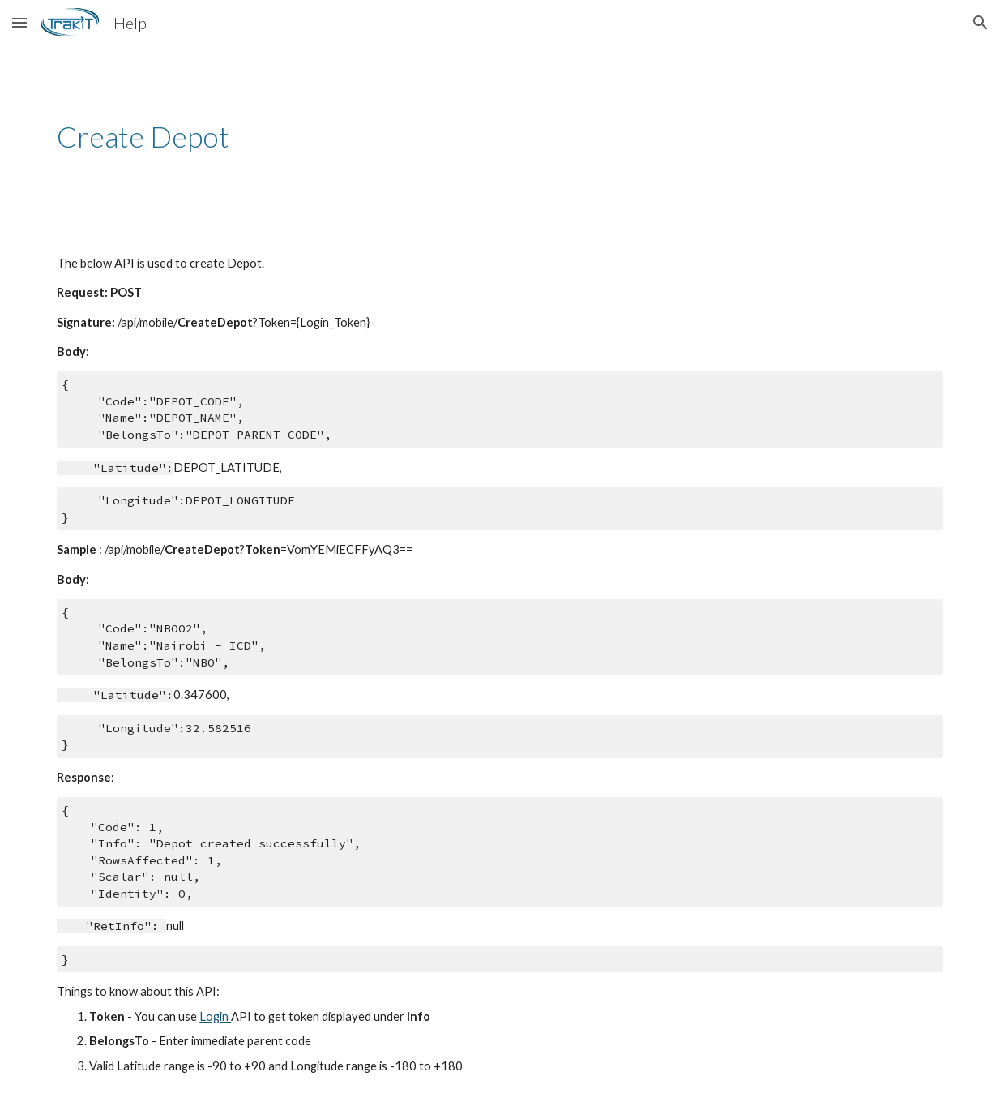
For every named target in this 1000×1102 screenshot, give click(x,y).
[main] (500, 136)
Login (215, 1016)
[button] (19, 22)
